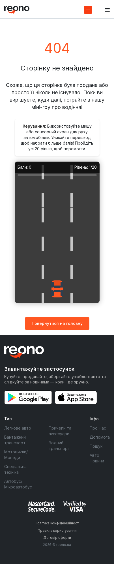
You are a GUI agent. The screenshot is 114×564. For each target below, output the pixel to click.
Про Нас (98, 428)
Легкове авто (17, 428)
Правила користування (57, 530)
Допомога (100, 437)
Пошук (96, 446)
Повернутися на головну (57, 323)
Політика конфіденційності (57, 523)
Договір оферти (57, 537)
